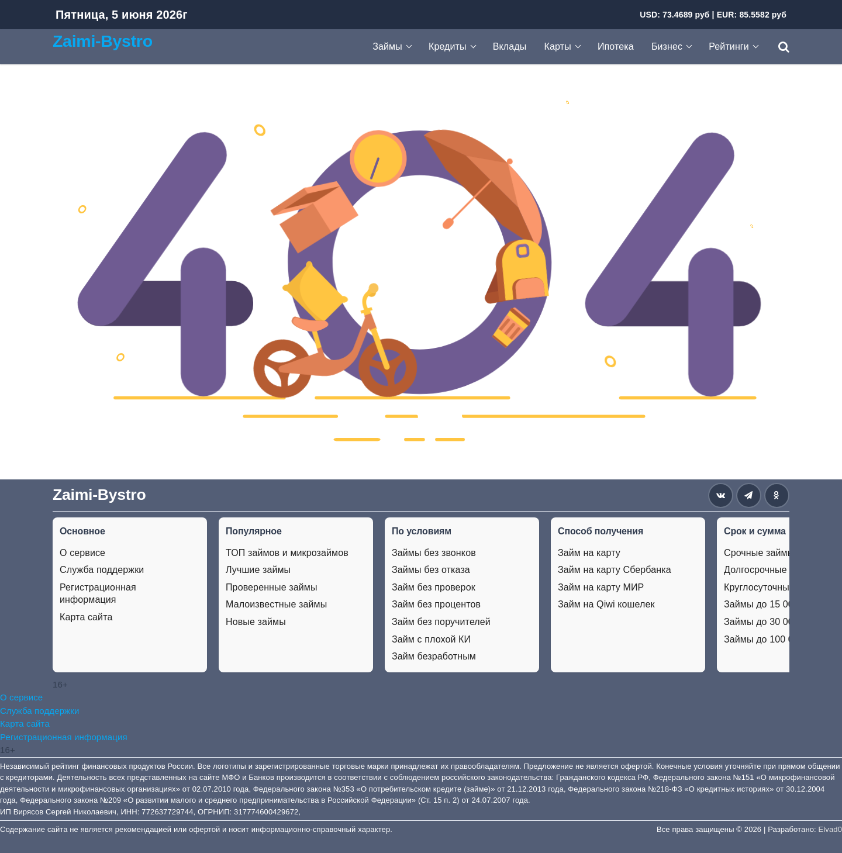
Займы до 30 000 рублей (778, 622)
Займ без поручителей (441, 622)
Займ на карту (589, 553)
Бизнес (666, 46)
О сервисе (82, 553)
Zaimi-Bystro (103, 41)
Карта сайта (86, 617)
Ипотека (616, 46)
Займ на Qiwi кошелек (606, 604)
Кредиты (448, 46)
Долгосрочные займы (771, 570)
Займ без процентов (436, 604)
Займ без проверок (433, 587)
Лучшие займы (258, 570)
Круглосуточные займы (775, 587)
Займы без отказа (431, 570)
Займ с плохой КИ (431, 639)
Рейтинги (729, 46)
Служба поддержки (102, 570)
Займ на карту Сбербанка (614, 570)
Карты (557, 46)
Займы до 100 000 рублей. (782, 639)
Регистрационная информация (98, 593)
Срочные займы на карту (779, 553)
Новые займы (256, 622)
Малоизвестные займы (276, 604)
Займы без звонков (434, 553)
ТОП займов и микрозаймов (287, 553)
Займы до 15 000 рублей (778, 604)
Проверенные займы (272, 587)
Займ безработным (434, 656)
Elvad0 (830, 829)
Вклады (510, 46)
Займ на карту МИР (601, 587)
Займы (387, 46)
